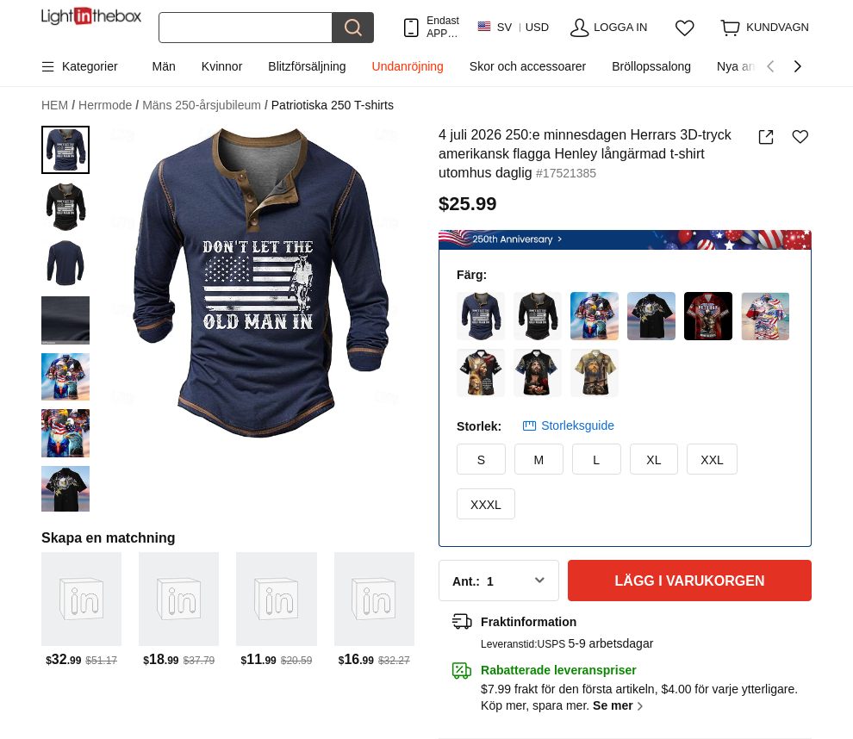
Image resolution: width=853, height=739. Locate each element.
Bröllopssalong (651, 66)
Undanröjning (408, 66)
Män (164, 66)
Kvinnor (222, 66)
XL (653, 460)
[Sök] (246, 27)
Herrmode (108, 105)
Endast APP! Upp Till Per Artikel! (442, 27)
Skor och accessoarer (528, 66)
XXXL (485, 505)
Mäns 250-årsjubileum (205, 105)
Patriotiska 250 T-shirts (332, 105)
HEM (58, 105)
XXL (711, 460)
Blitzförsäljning (307, 66)
